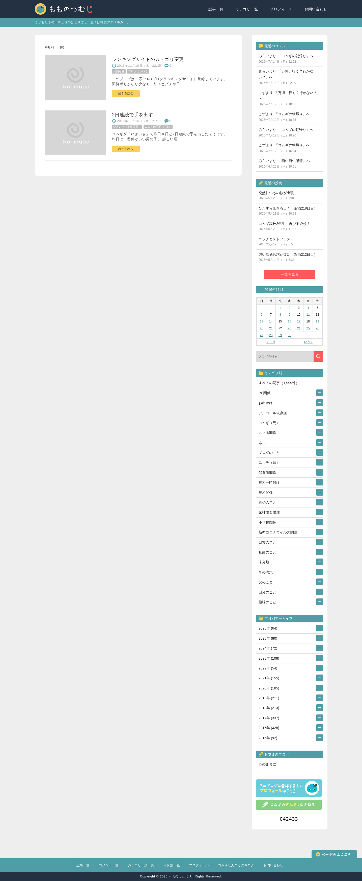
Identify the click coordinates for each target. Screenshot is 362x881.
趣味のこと (267, 602)
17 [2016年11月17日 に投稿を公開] (298, 321)
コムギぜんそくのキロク (236, 865)
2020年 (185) (269, 688)
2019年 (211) (269, 698)
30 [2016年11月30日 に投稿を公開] (289, 335)
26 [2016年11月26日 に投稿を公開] (317, 328)
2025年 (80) (268, 638)
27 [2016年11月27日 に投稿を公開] (261, 335)
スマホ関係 (267, 433)
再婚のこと (267, 502)
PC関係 (264, 393)
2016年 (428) (269, 728)
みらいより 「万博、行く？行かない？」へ (286, 77)
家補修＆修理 (269, 512)
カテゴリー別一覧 (141, 865)
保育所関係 (267, 473)
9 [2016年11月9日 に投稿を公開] (289, 314)
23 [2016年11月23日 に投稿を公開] (289, 328)
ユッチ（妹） (269, 462)
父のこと (266, 582)
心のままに (267, 764)
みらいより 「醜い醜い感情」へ (284, 163)
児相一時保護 (269, 482)
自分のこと (267, 592)
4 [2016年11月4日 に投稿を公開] (308, 308)
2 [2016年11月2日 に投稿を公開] (289, 308)
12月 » (308, 342)
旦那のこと (267, 552)
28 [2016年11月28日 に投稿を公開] (270, 335)
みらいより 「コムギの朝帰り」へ (286, 58)
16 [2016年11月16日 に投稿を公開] (289, 321)
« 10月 (270, 342)
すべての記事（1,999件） (279, 383)
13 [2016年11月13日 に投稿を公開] (261, 321)
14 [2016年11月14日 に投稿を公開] (270, 321)
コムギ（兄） (269, 423)
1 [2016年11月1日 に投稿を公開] (280, 308)
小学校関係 (267, 522)
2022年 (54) (268, 668)
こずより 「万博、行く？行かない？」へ (289, 98)
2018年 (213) (269, 708)
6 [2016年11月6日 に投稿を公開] (262, 314)
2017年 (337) (269, 718)
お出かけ (266, 403)
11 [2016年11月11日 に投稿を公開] (308, 314)
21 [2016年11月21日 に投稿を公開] (270, 328)
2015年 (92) (268, 738)
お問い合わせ (316, 9)
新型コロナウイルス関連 (278, 532)
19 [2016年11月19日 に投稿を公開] (317, 321)
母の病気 (266, 572)
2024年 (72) (268, 648)
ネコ (262, 443)
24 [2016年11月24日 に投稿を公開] (298, 328)
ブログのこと (269, 453)
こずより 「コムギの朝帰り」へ (284, 117)
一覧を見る (289, 274)
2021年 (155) (269, 678)
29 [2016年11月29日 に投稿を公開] (280, 335)
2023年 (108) (269, 658)
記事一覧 (216, 9)
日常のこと (267, 542)
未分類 (264, 562)
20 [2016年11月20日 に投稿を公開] (261, 328)
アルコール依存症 (273, 413)
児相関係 (266, 493)
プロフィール (281, 9)
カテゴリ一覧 (247, 9)
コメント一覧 (109, 865)
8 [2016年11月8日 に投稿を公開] (280, 314)
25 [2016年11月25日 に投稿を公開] (308, 328)
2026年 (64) (268, 628)
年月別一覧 (171, 865)
